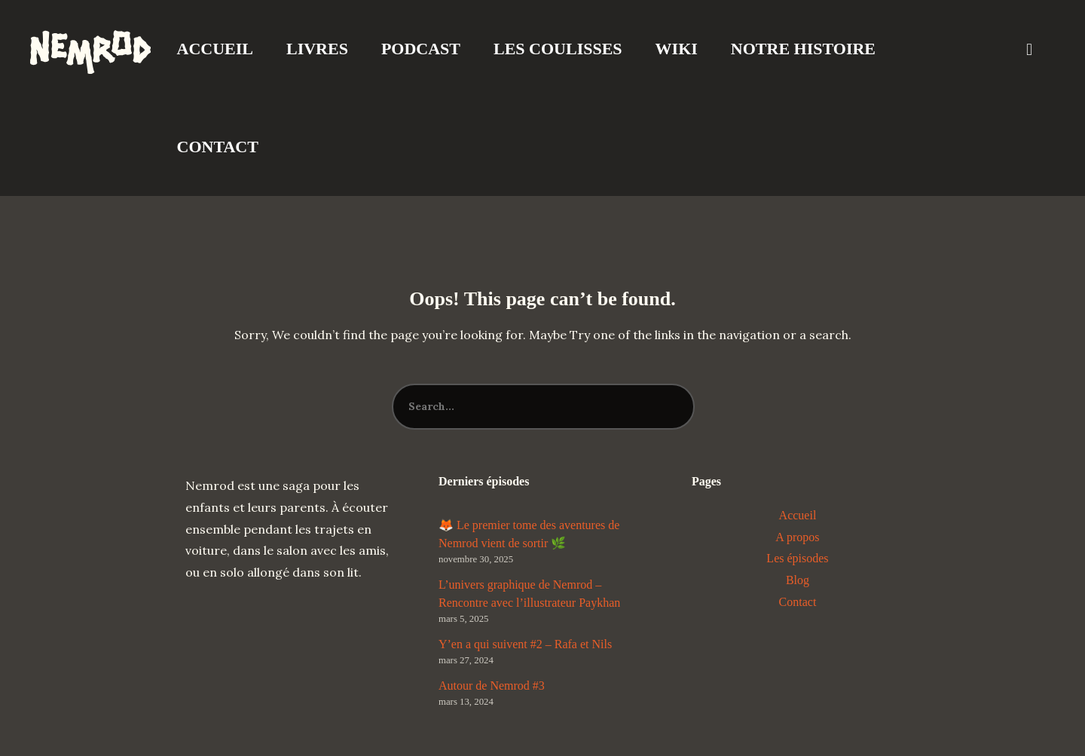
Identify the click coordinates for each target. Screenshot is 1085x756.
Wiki (677, 48)
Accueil (215, 48)
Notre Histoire (803, 48)
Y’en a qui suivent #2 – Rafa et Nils (525, 644)
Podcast (420, 48)
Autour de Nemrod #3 (492, 685)
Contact (217, 146)
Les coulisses (558, 48)
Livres (317, 48)
